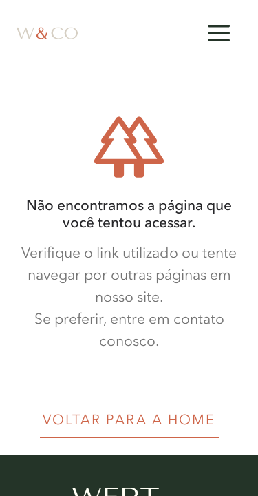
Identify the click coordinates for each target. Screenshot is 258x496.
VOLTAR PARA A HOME (129, 420)
